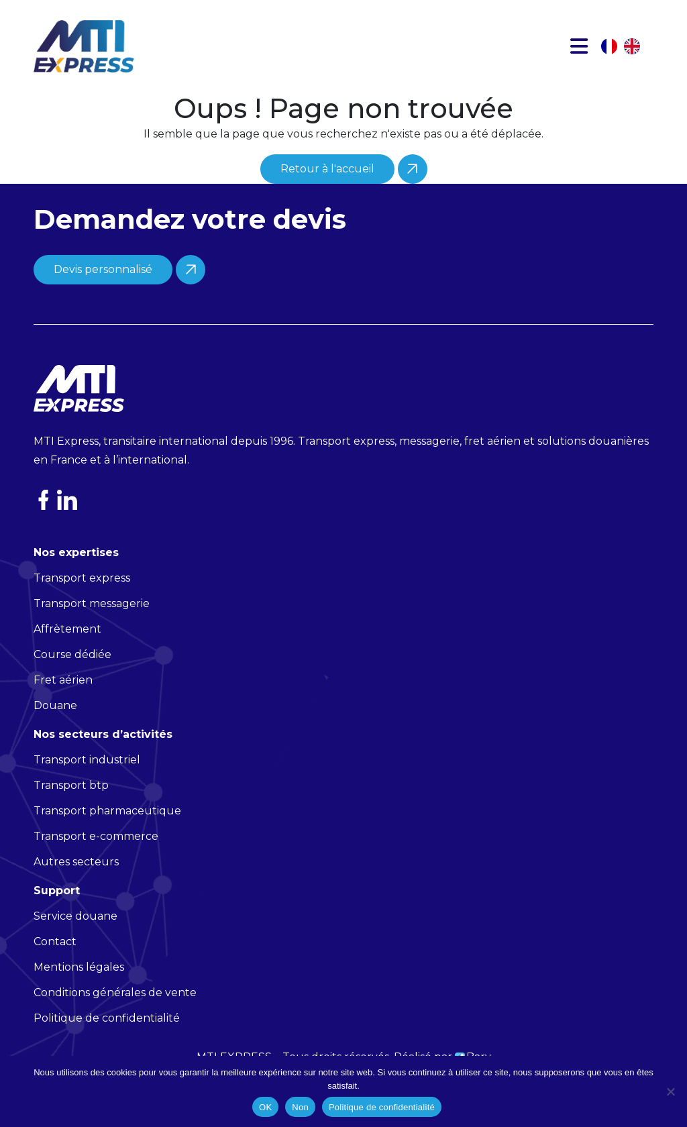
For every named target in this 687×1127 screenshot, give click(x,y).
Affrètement (67, 649)
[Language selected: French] (627, 46)
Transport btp (71, 805)
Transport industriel (87, 779)
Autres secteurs (76, 881)
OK (265, 1107)
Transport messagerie (92, 623)
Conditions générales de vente (115, 1012)
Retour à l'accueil (327, 168)
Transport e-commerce (96, 856)
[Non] (670, 1091)
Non (300, 1107)
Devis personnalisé (103, 289)
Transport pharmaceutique (107, 830)
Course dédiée (72, 674)
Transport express (82, 598)
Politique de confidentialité (382, 1107)
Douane (55, 725)
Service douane (75, 936)
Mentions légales (79, 987)
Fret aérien (63, 700)
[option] (635, 46)
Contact (55, 961)
